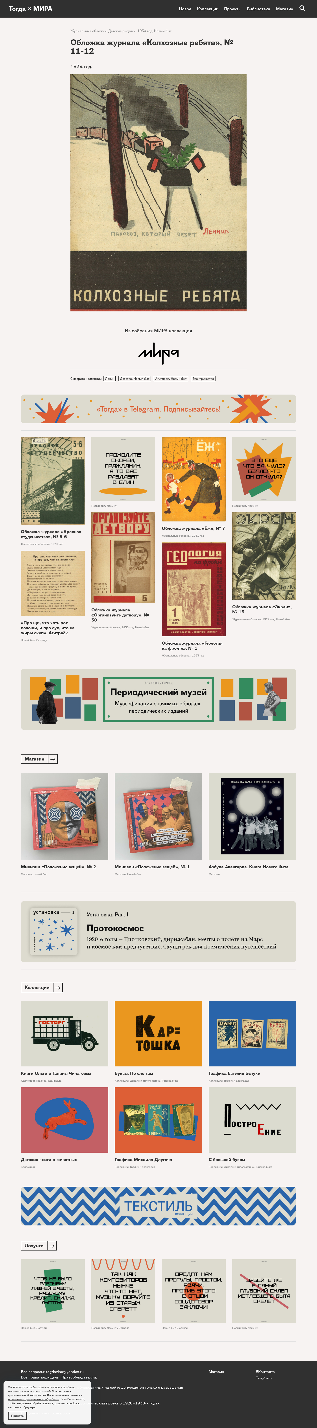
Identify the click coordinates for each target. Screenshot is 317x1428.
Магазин (284, 9)
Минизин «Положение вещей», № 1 (152, 868)
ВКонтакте (265, 1371)
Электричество (205, 379)
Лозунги (112, 506)
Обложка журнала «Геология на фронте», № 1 (192, 646)
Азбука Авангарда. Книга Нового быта (249, 868)
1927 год (268, 620)
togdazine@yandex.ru (65, 1371)
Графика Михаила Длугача (143, 1161)
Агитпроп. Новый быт (172, 379)
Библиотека (258, 9)
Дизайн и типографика (145, 1082)
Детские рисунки (122, 31)
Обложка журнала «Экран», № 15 (262, 610)
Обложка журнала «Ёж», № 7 (193, 529)
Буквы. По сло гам (134, 1075)
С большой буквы (227, 1161)
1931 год (198, 536)
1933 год (198, 656)
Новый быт (162, 31)
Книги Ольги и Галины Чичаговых (56, 1075)
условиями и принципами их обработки (33, 1399)
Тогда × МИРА (31, 8)
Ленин (109, 379)
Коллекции (207, 9)
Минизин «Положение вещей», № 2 (58, 868)
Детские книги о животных (49, 1161)
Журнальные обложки (88, 31)
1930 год (57, 545)
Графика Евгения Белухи (234, 1075)
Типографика (169, 1082)
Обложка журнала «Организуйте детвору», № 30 (120, 615)
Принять (17, 1416)
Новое (185, 9)
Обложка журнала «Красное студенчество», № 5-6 (51, 534)
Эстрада (41, 640)
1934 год (144, 31)
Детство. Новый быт (135, 379)
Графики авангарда (48, 1082)
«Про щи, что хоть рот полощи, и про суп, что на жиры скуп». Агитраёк (48, 628)
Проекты (232, 9)
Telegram (264, 1377)
